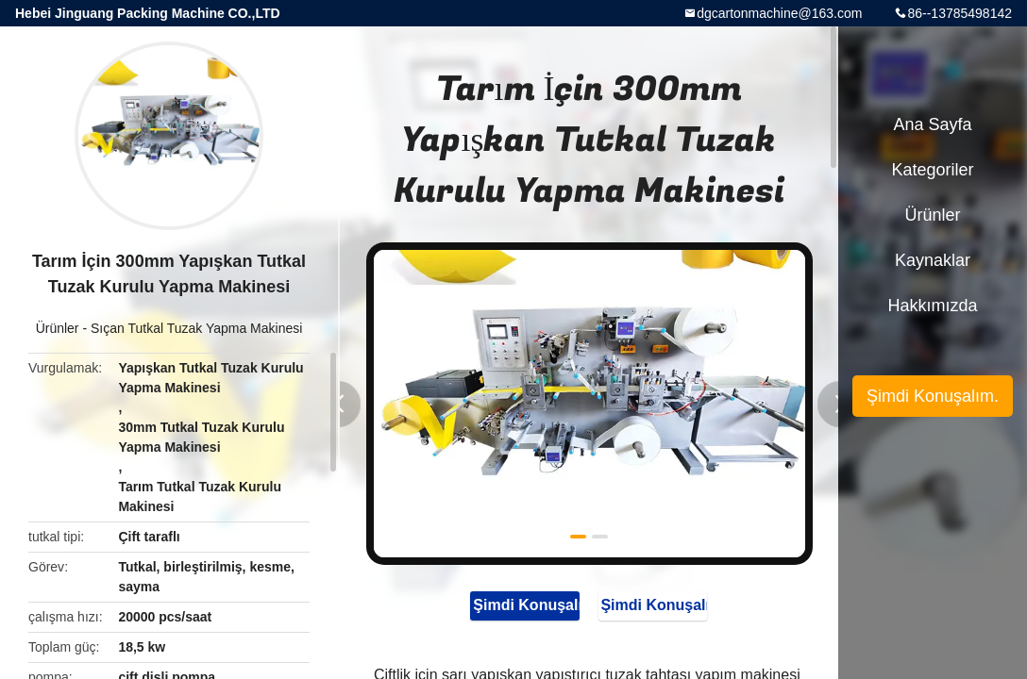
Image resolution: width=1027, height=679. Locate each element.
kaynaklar (932, 260)
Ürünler (57, 328)
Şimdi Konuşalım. (518, 606)
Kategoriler (932, 169)
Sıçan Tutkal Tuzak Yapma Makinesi (196, 328)
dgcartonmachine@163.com (779, 13)
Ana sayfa (932, 124)
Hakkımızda (932, 305)
